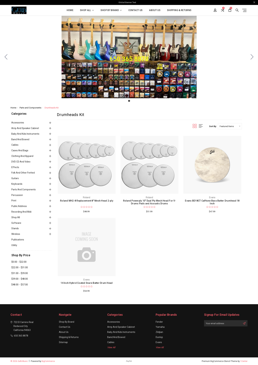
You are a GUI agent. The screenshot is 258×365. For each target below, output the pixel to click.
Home (70, 10)
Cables (14, 145)
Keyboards (16, 184)
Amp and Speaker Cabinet (25, 128)
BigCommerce (48, 361)
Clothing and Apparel (22, 156)
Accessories (17, 122)
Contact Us (135, 10)
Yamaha (160, 327)
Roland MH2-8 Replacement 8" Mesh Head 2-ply (86, 200)
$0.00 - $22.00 (18, 261)
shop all (87, 10)
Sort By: (213, 126)
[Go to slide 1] (6, 57)
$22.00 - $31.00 (19, 267)
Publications (17, 239)
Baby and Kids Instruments (25, 133)
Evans (159, 342)
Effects (15, 167)
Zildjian (159, 332)
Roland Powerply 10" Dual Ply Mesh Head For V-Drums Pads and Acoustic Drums (149, 202)
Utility (14, 245)
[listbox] (230, 126)
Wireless (15, 234)
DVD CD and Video (20, 161)
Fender (159, 322)
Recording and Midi (21, 211)
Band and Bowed (20, 139)
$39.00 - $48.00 (19, 278)
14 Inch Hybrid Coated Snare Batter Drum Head (87, 283)
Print (13, 200)
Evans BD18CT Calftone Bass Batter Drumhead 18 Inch (212, 202)
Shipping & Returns (179, 10)
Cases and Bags (19, 150)
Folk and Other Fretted (23, 172)
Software (16, 223)
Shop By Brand (111, 10)
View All (111, 347)
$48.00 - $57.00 (19, 284)
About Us (154, 10)
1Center (243, 361)
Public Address (19, 206)
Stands (15, 228)
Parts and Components (23, 189)
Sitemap (63, 342)
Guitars (15, 178)
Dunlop (159, 337)
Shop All (15, 217)
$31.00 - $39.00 (19, 273)
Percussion (17, 195)
